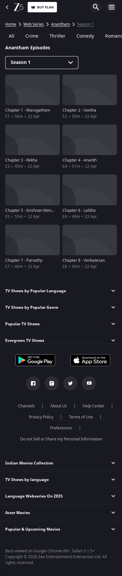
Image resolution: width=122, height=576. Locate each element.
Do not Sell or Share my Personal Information (61, 439)
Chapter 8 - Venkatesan (83, 260)
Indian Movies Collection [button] (29, 463)
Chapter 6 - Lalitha (79, 210)
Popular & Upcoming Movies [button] (32, 529)
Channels (26, 406)
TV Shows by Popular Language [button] (35, 291)
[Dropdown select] (42, 62)
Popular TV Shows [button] (22, 324)
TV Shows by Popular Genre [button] (31, 307)
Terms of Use (81, 417)
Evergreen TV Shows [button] (24, 340)
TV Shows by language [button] (27, 480)
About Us (58, 406)
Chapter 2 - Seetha (79, 110)
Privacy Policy (41, 417)
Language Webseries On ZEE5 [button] (34, 496)
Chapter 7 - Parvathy (23, 260)
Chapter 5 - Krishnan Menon (30, 210)
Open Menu (111, 7)
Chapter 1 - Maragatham (27, 110)
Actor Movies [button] (17, 513)
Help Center (93, 406)
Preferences (61, 428)
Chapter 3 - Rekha (21, 160)
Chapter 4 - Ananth (79, 160)
